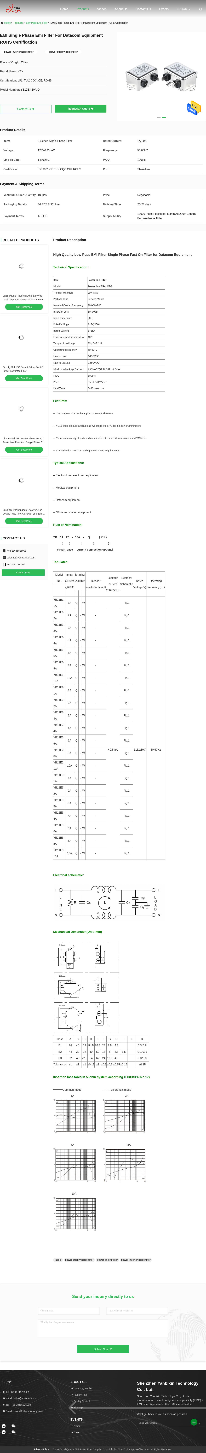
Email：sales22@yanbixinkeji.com (22, 1411)
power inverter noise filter (136, 1259)
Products (83, 9)
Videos (102, 9)
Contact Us (143, 9)
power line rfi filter (107, 1259)
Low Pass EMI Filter (36, 22)
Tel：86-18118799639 (16, 1392)
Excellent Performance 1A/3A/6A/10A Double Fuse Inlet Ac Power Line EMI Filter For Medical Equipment (22, 514)
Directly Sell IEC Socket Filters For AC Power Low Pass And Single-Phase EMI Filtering (24, 442)
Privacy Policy (41, 1449)
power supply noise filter (79, 1259)
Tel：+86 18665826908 (16, 1404)
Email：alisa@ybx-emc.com (19, 1398)
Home (64, 9)
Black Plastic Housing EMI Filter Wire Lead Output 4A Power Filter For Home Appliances (23, 299)
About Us (121, 9)
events (164, 9)
